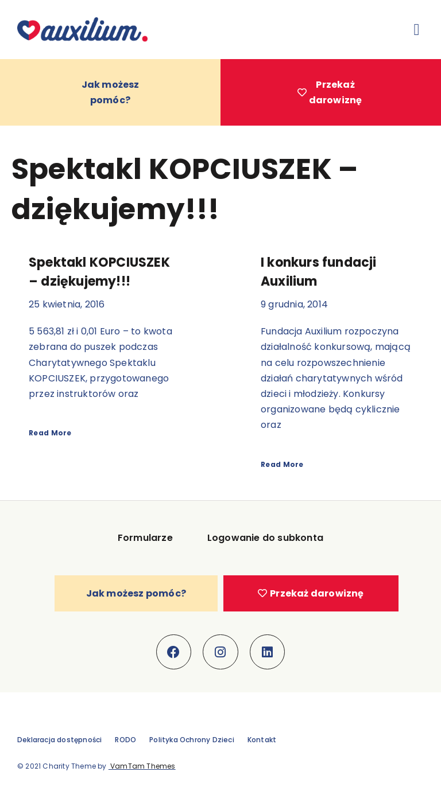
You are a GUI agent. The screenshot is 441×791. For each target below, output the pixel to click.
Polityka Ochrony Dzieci (191, 740)
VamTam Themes (142, 766)
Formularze (145, 537)
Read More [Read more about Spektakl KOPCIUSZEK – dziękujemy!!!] (50, 433)
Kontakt (261, 740)
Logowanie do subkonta (265, 537)
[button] (417, 30)
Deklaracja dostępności (59, 740)
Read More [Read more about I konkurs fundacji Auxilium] (282, 464)
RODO (125, 740)
